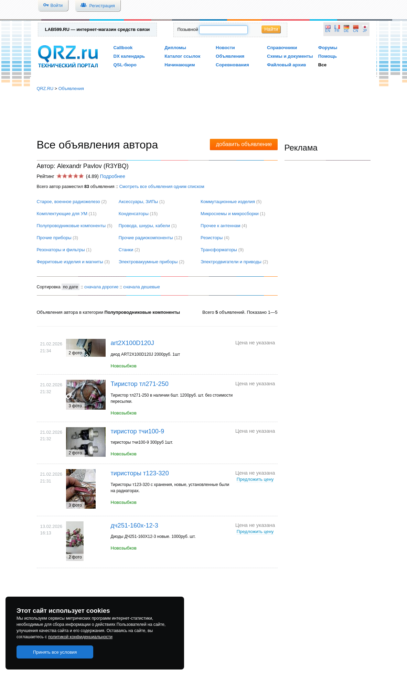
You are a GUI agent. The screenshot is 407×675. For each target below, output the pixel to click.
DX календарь (129, 56)
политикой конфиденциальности (80, 636)
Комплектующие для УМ (62, 213)
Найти (271, 29)
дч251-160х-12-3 (134, 525)
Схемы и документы (290, 56)
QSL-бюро (125, 64)
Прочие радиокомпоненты (146, 237)
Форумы (328, 47)
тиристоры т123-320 (140, 473)
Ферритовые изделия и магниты (70, 261)
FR (337, 31)
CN (355, 31)
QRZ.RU (45, 88)
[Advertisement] (204, 115)
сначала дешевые (141, 286)
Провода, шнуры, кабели (144, 225)
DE (346, 31)
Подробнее (112, 176)
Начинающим (179, 64)
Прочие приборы (54, 237)
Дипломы (175, 47)
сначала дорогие (101, 286)
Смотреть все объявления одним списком (161, 186)
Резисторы (212, 237)
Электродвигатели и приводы (231, 261)
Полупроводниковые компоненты (71, 225)
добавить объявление (244, 144)
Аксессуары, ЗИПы (138, 201)
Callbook (123, 47)
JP (365, 31)
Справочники (282, 47)
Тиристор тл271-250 (140, 383)
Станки (126, 249)
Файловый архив (286, 64)
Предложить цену (255, 479)
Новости (225, 47)
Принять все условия (55, 652)
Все (322, 64)
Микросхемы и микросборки (230, 213)
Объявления (230, 56)
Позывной (187, 29)
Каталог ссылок (182, 56)
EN (327, 31)
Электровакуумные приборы (148, 261)
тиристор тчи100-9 (137, 431)
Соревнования (232, 64)
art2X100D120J (132, 343)
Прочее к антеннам (220, 225)
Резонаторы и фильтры (61, 249)
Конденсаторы (134, 213)
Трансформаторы (219, 249)
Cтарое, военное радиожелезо (68, 201)
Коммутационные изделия (228, 201)
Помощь (327, 56)
